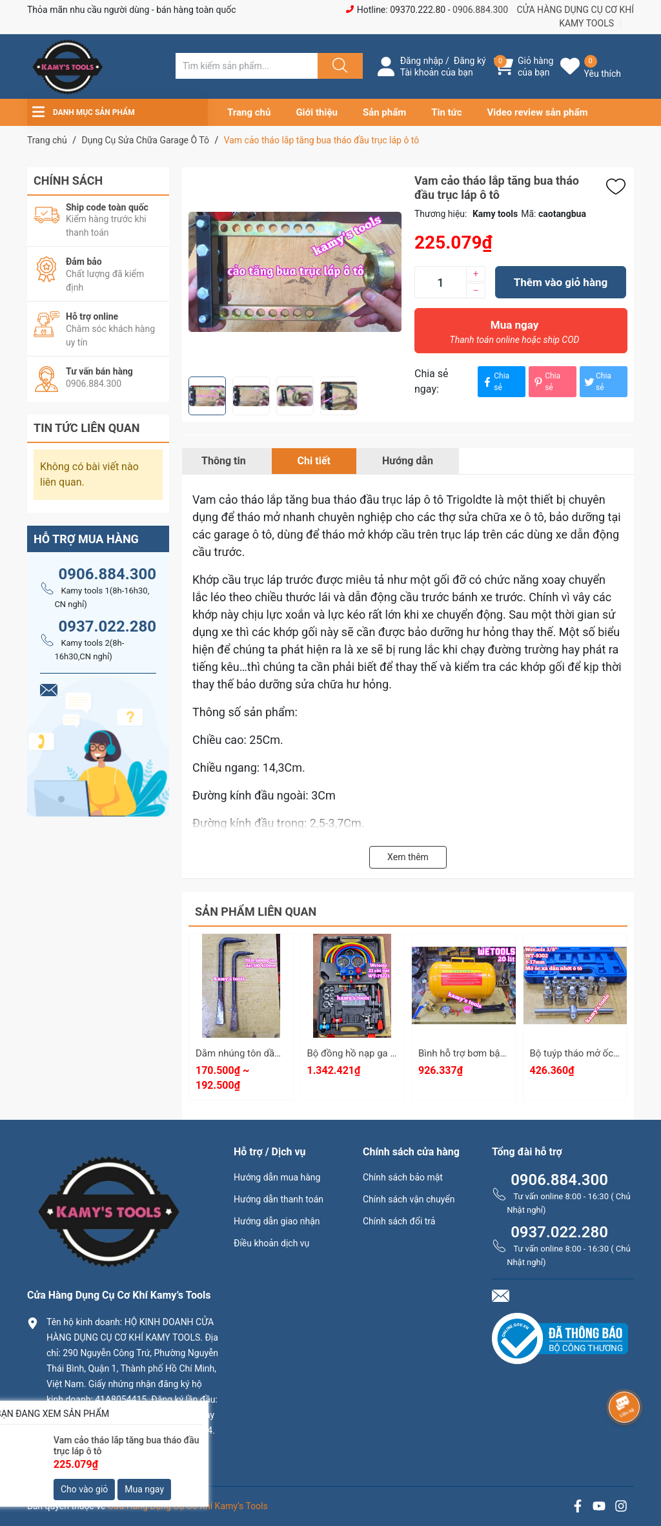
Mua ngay (514, 335)
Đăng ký (470, 61)
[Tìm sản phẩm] (247, 66)
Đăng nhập (421, 61)
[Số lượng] (440, 282)
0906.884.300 (480, 10)
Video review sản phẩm (537, 112)
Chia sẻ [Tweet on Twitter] (597, 381)
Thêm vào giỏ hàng (560, 282)
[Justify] (338, 66)
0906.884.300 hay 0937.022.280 (120, 1452)
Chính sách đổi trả (399, 1221)
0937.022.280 (107, 626)
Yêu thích (602, 73)
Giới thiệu (317, 112)
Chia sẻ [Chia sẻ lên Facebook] (495, 381)
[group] (295, 272)
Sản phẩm (384, 112)
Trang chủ (248, 112)
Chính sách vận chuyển (409, 1199)
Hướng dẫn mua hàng (277, 1177)
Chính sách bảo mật (403, 1177)
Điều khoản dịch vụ (271, 1243)
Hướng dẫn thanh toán (278, 1199)
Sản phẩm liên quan (255, 911)
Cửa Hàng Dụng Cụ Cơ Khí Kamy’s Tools (188, 1506)
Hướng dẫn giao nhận (277, 1221)
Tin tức (446, 112)
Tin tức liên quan (87, 428)
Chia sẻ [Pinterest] (546, 381)
